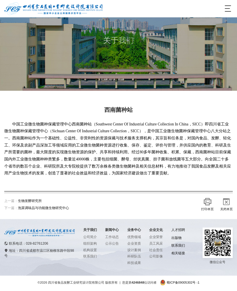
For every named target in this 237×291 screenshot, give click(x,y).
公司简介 (90, 237)
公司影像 (156, 256)
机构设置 (90, 250)
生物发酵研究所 (30, 201)
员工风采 (156, 243)
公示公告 (112, 243)
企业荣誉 (156, 237)
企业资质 (134, 243)
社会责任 (156, 250)
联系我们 (90, 256)
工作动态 (112, 237)
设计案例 (134, 250)
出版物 (176, 238)
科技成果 (134, 263)
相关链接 (178, 253)
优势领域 (134, 237)
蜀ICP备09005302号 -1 (183, 282)
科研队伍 (134, 256)
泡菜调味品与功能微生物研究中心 (43, 208)
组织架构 (90, 243)
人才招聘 (178, 230)
